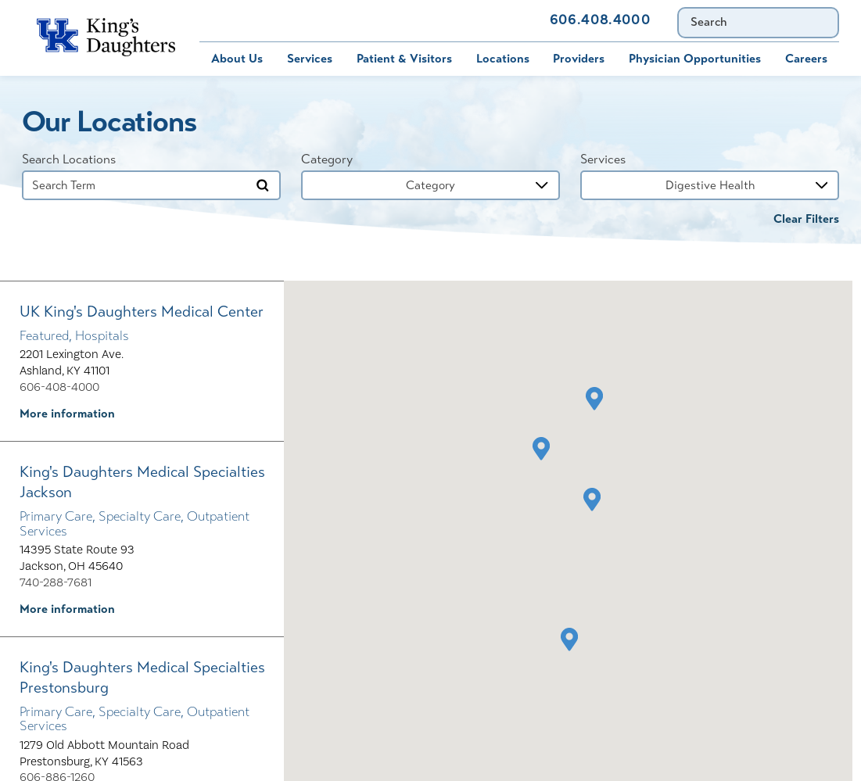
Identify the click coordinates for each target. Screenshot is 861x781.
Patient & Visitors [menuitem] (404, 58)
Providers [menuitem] (578, 58)
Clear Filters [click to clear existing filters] (806, 219)
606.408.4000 (600, 21)
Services (603, 159)
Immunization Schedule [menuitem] (378, 21)
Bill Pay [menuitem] (208, 21)
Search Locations (69, 159)
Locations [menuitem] (502, 58)
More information (67, 413)
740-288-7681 (55, 582)
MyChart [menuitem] (284, 20)
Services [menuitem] (309, 58)
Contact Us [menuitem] (496, 21)
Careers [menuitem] (806, 58)
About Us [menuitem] (237, 58)
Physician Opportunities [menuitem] (695, 58)
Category (327, 159)
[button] (592, 499)
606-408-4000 (59, 387)
